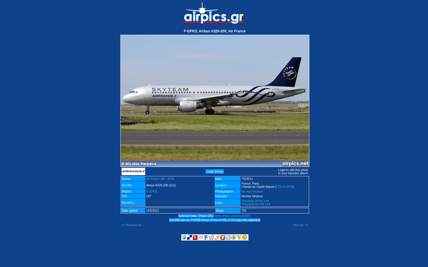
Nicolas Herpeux (252, 191)
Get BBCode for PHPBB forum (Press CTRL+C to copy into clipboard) (215, 220)
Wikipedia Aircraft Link (255, 204)
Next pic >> (300, 225)
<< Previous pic (132, 225)
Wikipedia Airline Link (255, 201)
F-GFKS (151, 191)
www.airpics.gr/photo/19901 (233, 216)
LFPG (289, 186)
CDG (279, 186)
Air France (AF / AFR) (160, 178)
